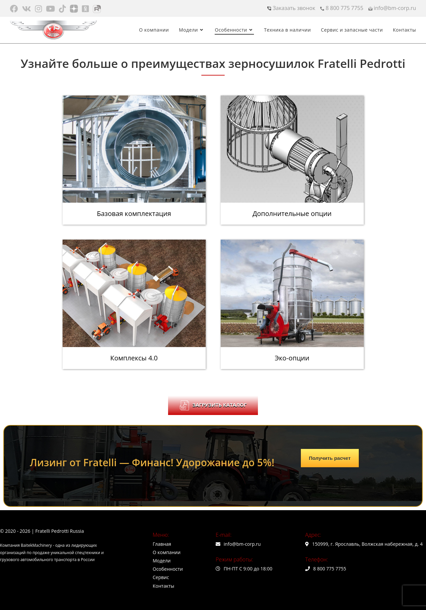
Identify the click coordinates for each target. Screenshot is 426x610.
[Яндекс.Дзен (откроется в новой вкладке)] (74, 9)
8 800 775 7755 (341, 8)
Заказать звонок (291, 8)
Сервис (161, 577)
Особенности (168, 569)
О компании (167, 552)
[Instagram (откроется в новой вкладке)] (38, 9)
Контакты (163, 586)
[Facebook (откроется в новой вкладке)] (15, 9)
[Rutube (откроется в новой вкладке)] (97, 9)
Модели (162, 560)
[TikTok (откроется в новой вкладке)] (62, 9)
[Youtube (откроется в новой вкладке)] (50, 9)
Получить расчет (330, 458)
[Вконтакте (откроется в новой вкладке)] (26, 9)
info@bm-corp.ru (392, 8)
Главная (162, 544)
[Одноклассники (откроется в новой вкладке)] (85, 9)
